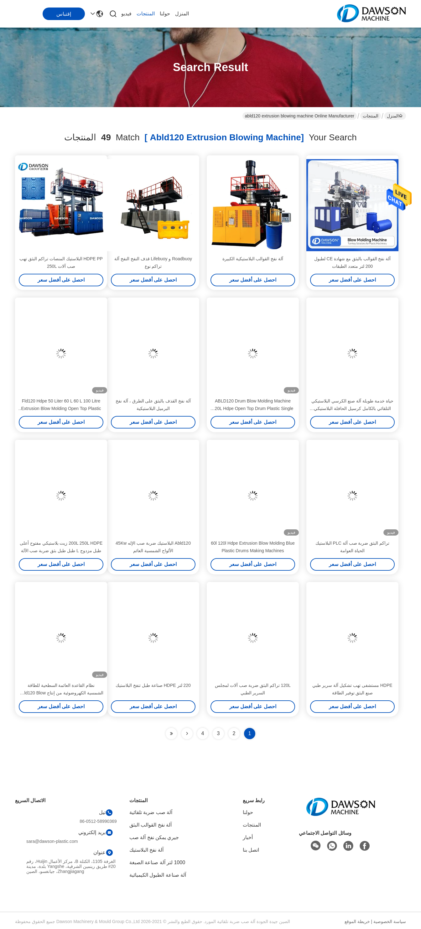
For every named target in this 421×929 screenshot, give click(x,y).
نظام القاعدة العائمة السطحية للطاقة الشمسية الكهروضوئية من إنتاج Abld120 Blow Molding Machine (61, 693)
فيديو (126, 13)
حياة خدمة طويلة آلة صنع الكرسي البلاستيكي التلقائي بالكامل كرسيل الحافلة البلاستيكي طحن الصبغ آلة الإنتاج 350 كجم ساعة (352, 408)
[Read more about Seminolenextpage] (187, 733)
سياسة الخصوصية (389, 921)
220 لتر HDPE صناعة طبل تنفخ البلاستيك (153, 685)
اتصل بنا (251, 850)
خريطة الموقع (357, 921)
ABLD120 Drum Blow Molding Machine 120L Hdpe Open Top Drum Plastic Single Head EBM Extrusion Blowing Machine (252, 408)
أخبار (248, 837)
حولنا (165, 13)
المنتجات (146, 13)
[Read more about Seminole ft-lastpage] (171, 733)
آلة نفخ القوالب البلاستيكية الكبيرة (252, 258)
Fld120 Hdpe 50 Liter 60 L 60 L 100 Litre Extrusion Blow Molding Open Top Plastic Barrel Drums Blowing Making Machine (61, 408)
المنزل (182, 13)
